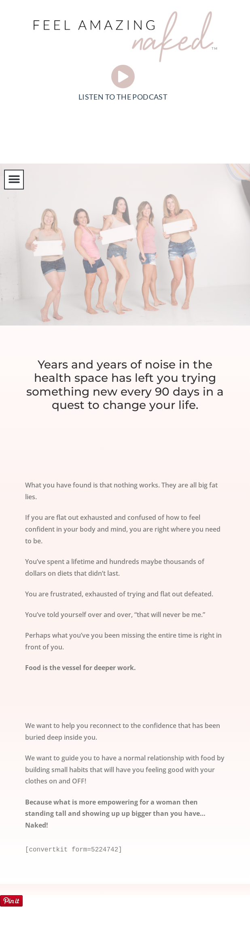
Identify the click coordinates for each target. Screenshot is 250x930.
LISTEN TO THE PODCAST (122, 96)
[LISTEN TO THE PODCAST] (123, 76)
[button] (14, 179)
